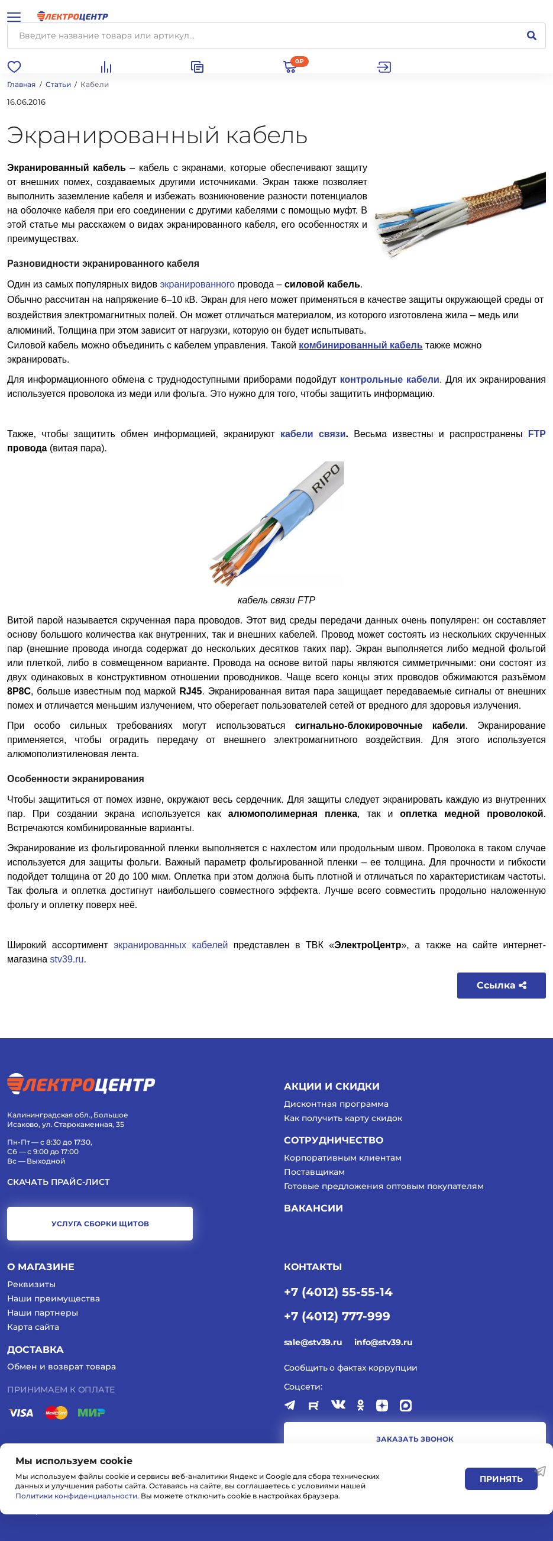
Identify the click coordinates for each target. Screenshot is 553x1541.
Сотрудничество (333, 1140)
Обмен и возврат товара (61, 1366)
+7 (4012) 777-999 (337, 1315)
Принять (501, 1479)
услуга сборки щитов (100, 1223)
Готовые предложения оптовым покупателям (384, 1186)
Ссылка (501, 985)
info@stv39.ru (383, 1342)
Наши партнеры (42, 1312)
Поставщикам (314, 1172)
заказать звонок (415, 1439)
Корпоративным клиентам (343, 1157)
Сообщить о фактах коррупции (351, 1367)
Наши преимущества (53, 1298)
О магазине (41, 1266)
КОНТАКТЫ (313, 1266)
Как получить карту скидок (343, 1118)
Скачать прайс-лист (58, 1182)
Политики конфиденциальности (76, 1495)
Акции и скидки (332, 1086)
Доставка (35, 1349)
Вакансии (313, 1208)
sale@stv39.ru (313, 1342)
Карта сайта (33, 1327)
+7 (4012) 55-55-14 (338, 1291)
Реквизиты (31, 1284)
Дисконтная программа (336, 1104)
